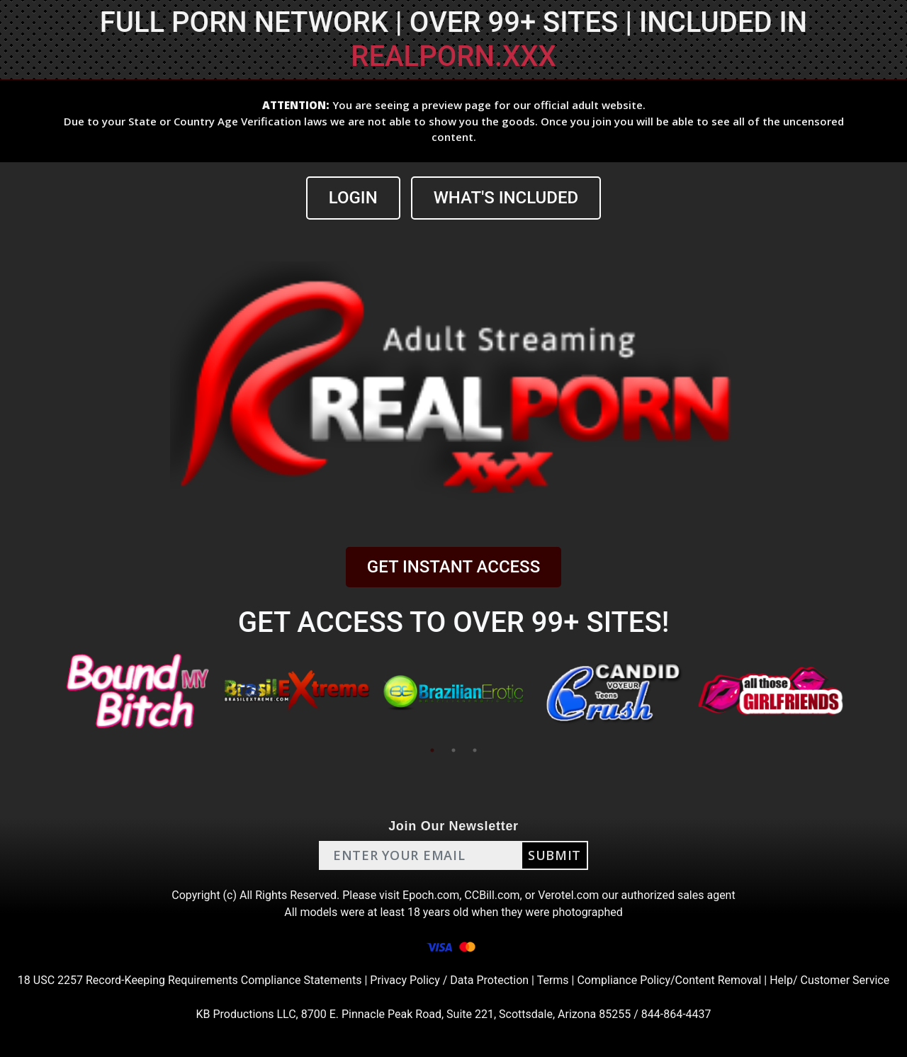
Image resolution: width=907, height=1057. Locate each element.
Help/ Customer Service (829, 980)
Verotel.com (568, 895)
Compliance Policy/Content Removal (669, 980)
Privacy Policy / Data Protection (449, 980)
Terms (553, 980)
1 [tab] (432, 750)
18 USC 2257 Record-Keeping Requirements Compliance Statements (190, 980)
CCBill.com (491, 895)
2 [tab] (453, 750)
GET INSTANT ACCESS (453, 567)
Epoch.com (430, 895)
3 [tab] (475, 750)
